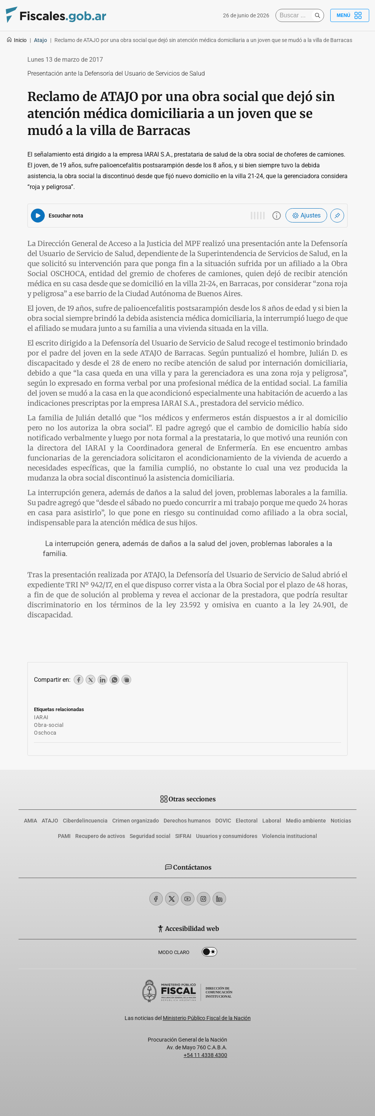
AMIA (30, 821)
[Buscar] (295, 15)
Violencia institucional (289, 836)
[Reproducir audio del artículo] (38, 216)
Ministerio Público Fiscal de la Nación (207, 1018)
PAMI (64, 836)
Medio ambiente (306, 821)
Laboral (271, 821)
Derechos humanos (187, 821)
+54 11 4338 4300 (205, 1055)
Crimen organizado (135, 821)
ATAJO (50, 821)
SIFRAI (183, 836)
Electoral (247, 821)
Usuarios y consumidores (226, 836)
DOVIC (223, 821)
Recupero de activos (100, 836)
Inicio (16, 40)
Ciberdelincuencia (85, 821)
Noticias (341, 821)
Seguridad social (150, 836)
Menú (350, 15)
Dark (209, 953)
